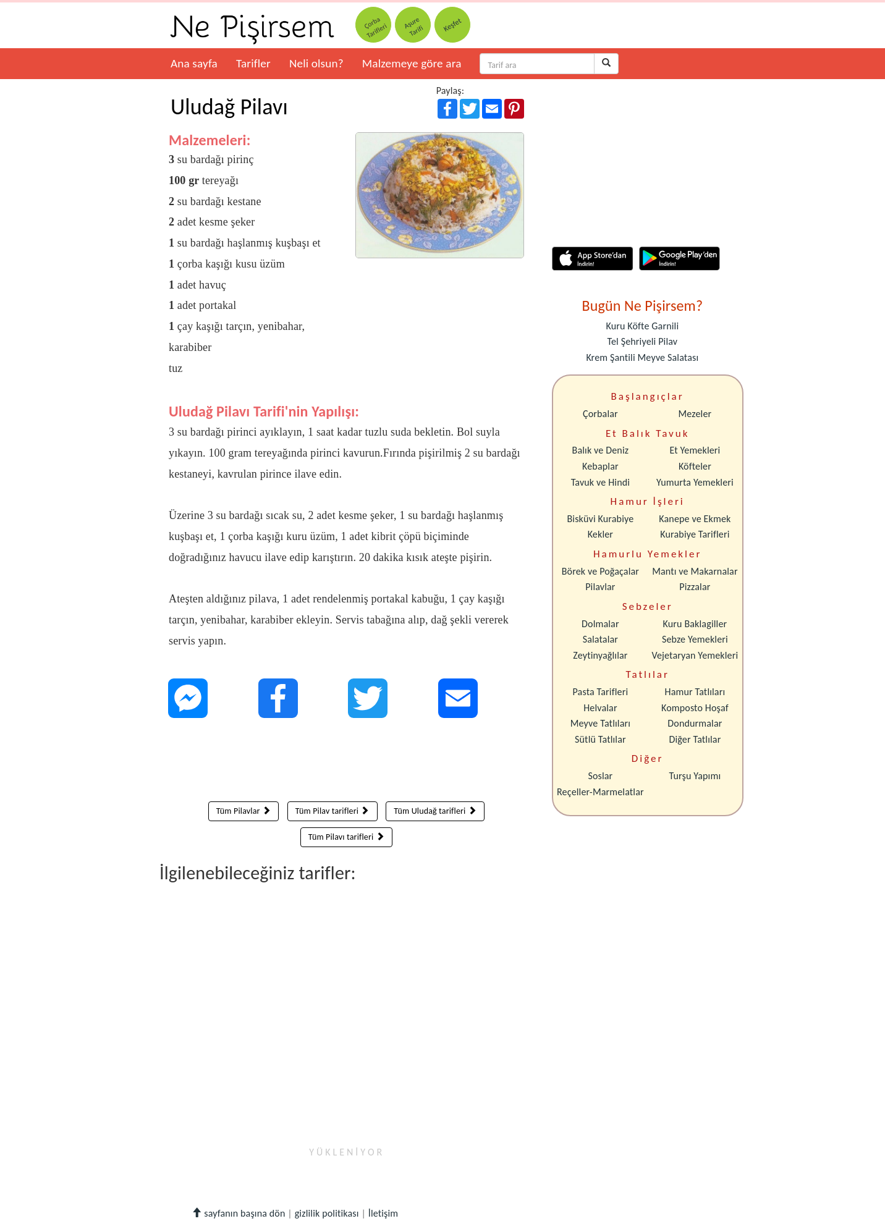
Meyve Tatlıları (600, 723)
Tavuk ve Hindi (600, 482)
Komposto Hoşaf (695, 708)
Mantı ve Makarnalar (695, 571)
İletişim (383, 1213)
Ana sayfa (194, 63)
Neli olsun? (316, 63)
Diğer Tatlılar (695, 739)
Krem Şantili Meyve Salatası (642, 357)
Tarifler (253, 63)
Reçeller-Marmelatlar (600, 792)
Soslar (600, 776)
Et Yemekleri (694, 450)
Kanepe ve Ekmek (694, 519)
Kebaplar (600, 466)
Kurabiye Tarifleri (694, 534)
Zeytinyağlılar (600, 655)
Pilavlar (600, 587)
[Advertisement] (346, 762)
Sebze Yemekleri (695, 639)
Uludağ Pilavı (229, 106)
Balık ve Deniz (600, 450)
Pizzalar (694, 587)
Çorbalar (600, 414)
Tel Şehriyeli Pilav (642, 341)
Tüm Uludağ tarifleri (435, 811)
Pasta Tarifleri (601, 692)
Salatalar (600, 639)
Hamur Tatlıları (695, 692)
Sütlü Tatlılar (600, 739)
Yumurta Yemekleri (695, 482)
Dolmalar (600, 624)
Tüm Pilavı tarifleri (346, 837)
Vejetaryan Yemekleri (694, 655)
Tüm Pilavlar (243, 811)
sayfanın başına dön (238, 1213)
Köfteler (695, 466)
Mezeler (695, 414)
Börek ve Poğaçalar (600, 571)
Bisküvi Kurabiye (600, 519)
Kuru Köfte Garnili (642, 326)
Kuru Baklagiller (695, 624)
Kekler (600, 534)
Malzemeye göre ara (412, 63)
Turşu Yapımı (695, 776)
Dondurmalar (694, 723)
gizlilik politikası (327, 1213)
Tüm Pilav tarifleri (332, 811)
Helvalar (600, 708)
